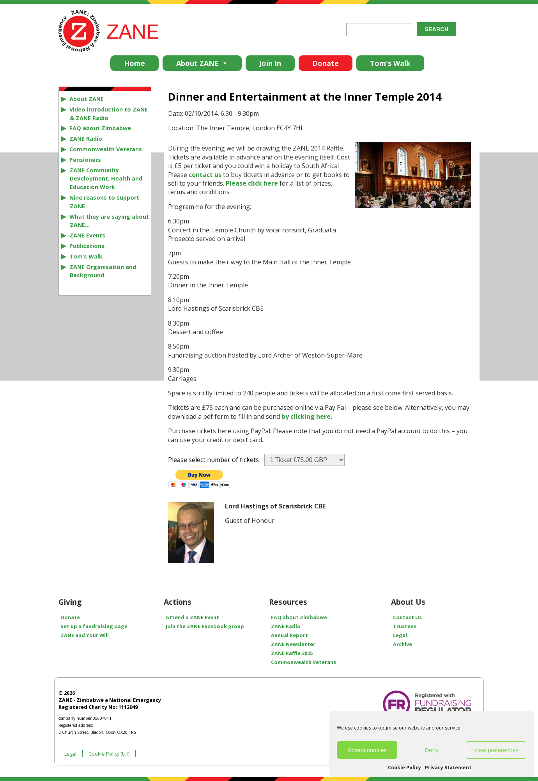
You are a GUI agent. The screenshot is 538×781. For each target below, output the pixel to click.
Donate (325, 63)
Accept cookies (367, 750)
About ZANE (202, 63)
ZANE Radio (85, 138)
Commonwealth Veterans (105, 149)
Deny (431, 750)
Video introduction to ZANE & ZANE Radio (108, 114)
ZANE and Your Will (84, 635)
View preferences (496, 750)
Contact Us (407, 617)
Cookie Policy (404, 767)
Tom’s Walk (86, 256)
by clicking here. (306, 416)
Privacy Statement (448, 767)
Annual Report (289, 635)
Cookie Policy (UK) (108, 753)
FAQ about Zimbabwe (100, 128)
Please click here (252, 183)
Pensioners (85, 159)
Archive (402, 644)
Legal (400, 635)
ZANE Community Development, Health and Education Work (105, 178)
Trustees (404, 626)
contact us (205, 174)
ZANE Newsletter (293, 644)
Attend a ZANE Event (192, 617)
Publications (86, 246)
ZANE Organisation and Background (102, 271)
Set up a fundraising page (93, 626)
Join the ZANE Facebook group (205, 626)
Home (134, 63)
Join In (270, 63)
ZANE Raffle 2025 (292, 653)
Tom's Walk (390, 63)
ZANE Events (87, 235)
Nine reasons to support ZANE (104, 202)
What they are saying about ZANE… (109, 221)
